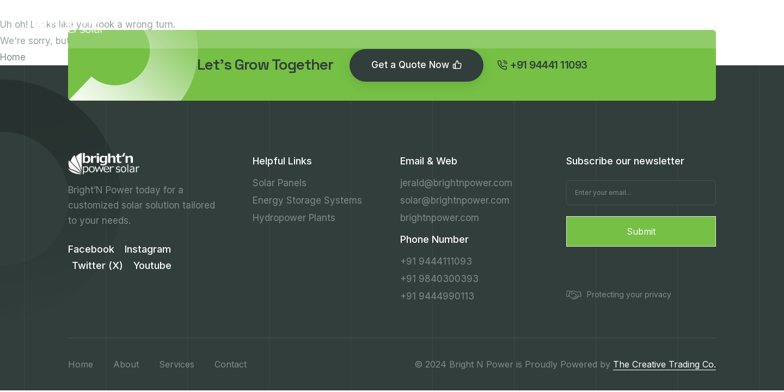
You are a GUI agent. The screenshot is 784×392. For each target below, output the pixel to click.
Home (13, 57)
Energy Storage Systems (307, 200)
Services (350, 23)
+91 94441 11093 (705, 24)
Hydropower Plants (294, 217)
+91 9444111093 (436, 261)
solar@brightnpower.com (455, 200)
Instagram (148, 249)
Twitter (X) (97, 265)
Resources (417, 23)
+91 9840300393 (439, 278)
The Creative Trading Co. (664, 364)
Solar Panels (280, 182)
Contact (484, 23)
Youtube (152, 265)
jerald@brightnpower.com (456, 182)
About (294, 23)
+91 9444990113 (437, 296)
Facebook (91, 249)
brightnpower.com (439, 217)
